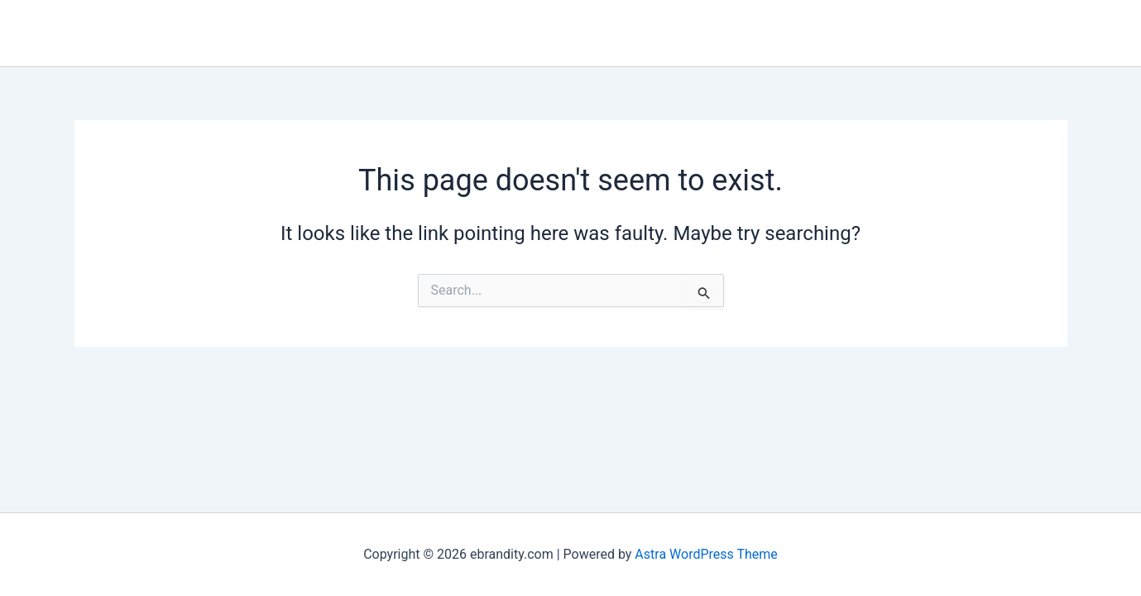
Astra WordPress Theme (706, 554)
